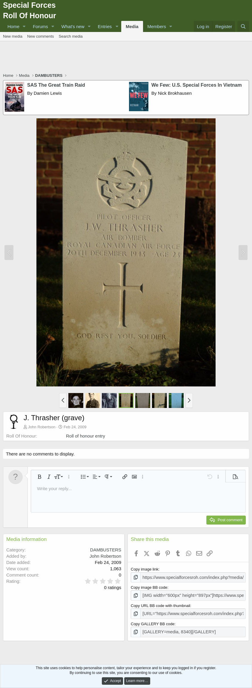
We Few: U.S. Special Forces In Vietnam (196, 85)
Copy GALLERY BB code (152, 622)
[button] (24, 26)
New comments (40, 36)
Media (132, 26)
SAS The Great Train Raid (56, 85)
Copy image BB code (149, 587)
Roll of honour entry (85, 435)
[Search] (243, 26)
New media (12, 36)
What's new (73, 26)
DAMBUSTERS (105, 549)
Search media (71, 36)
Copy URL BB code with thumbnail (160, 604)
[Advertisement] (126, 57)
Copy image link (145, 569)
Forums (40, 26)
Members (156, 26)
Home (13, 26)
